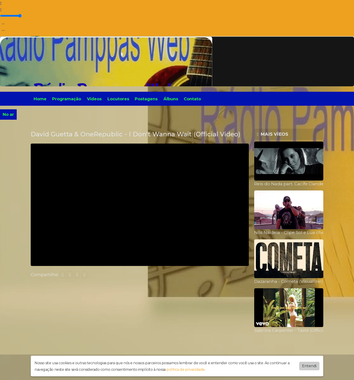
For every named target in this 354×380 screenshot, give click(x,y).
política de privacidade (185, 369)
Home (40, 98)
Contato (192, 98)
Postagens (146, 98)
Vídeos (94, 98)
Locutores (118, 98)
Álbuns (170, 98)
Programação (66, 98)
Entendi (309, 366)
